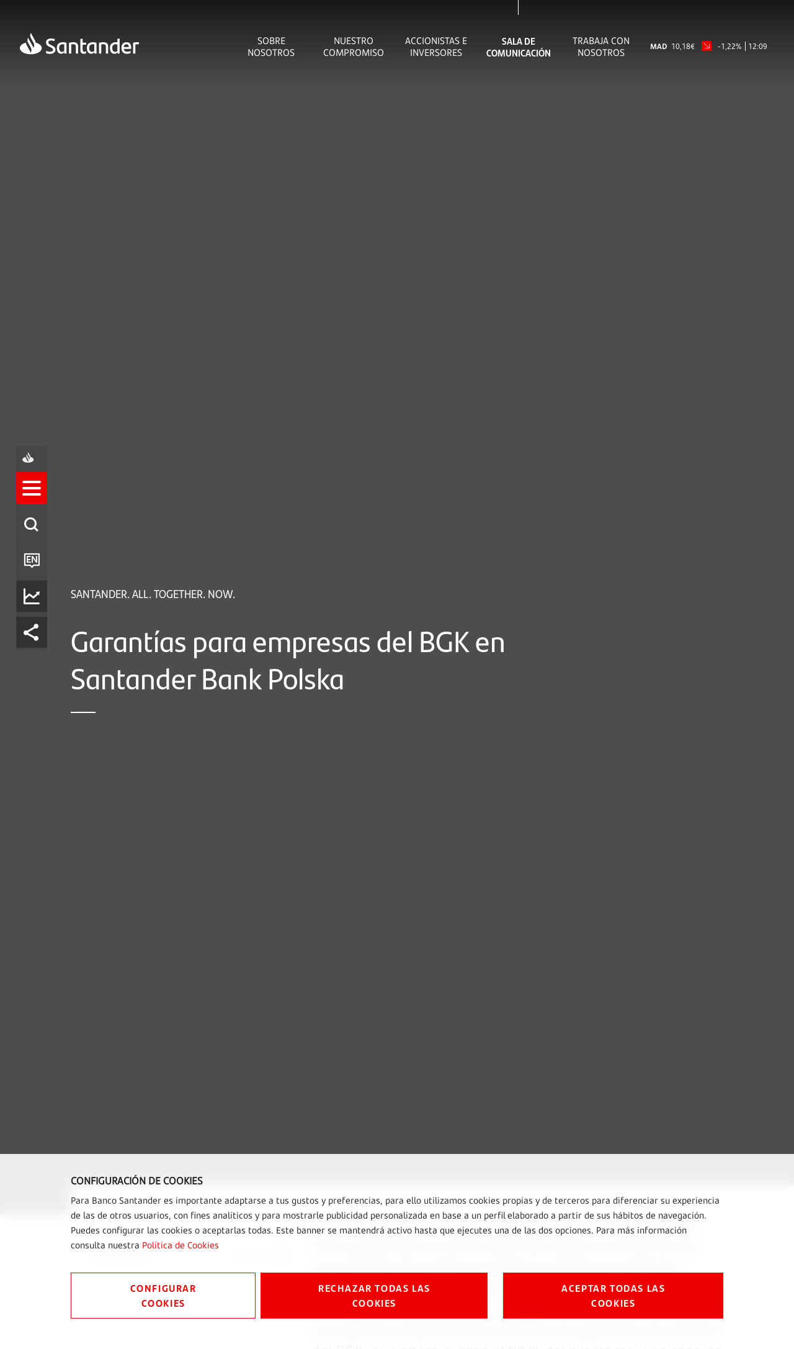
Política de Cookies (180, 1245)
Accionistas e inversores (436, 46)
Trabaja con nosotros (601, 46)
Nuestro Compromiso (353, 46)
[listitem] (35, 620)
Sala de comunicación (518, 46)
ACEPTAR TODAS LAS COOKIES (613, 1295)
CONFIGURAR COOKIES (163, 1295)
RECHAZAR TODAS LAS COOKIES (374, 1295)
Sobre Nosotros (271, 46)
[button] (35, 620)
